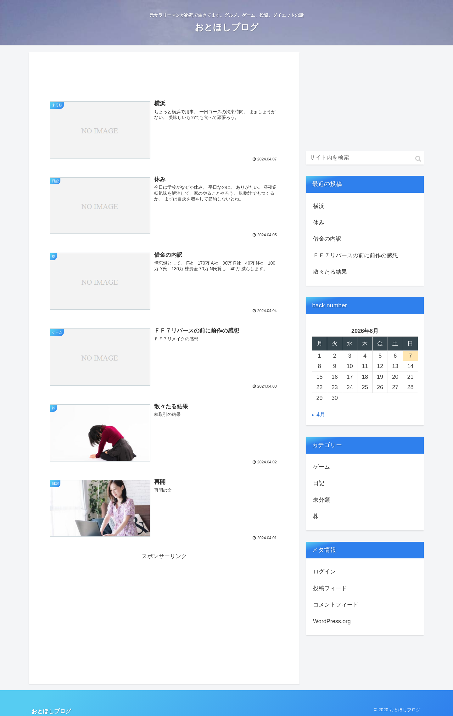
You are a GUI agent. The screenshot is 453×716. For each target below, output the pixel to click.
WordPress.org (332, 621)
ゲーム (321, 467)
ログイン (324, 571)
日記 (318, 483)
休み (318, 222)
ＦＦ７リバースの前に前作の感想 (355, 255)
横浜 (318, 206)
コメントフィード (335, 604)
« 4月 (318, 414)
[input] (365, 158)
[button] (418, 158)
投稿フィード (330, 588)
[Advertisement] (164, 72)
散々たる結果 (330, 272)
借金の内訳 (327, 239)
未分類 (321, 500)
